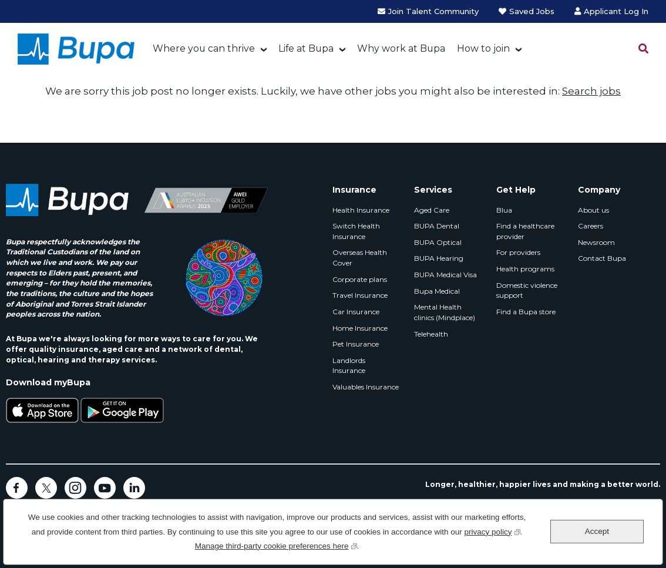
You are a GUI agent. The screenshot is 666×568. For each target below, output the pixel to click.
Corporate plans (359, 279)
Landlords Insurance (348, 365)
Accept (597, 531)
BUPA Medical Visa (445, 274)
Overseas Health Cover (359, 257)
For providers (518, 252)
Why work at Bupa (401, 48)
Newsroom (596, 242)
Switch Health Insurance (356, 231)
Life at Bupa (306, 48)
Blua (504, 210)
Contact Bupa (602, 258)
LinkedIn (134, 488)
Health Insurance (360, 210)
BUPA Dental (436, 225)
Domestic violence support (526, 290)
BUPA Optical (438, 242)
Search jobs (591, 91)
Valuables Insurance (365, 386)
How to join (483, 48)
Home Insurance (360, 328)
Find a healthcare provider (525, 231)
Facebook (17, 488)
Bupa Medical (437, 291)
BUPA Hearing (438, 258)
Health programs (525, 268)
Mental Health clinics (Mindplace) (444, 312)
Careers (590, 225)
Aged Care (431, 210)
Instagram (75, 488)
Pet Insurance (355, 344)
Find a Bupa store (526, 311)
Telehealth (431, 334)
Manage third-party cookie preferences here (276, 544)
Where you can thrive (204, 48)
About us (593, 210)
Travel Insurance (360, 295)
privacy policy (492, 530)
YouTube (105, 488)
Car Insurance (355, 311)
